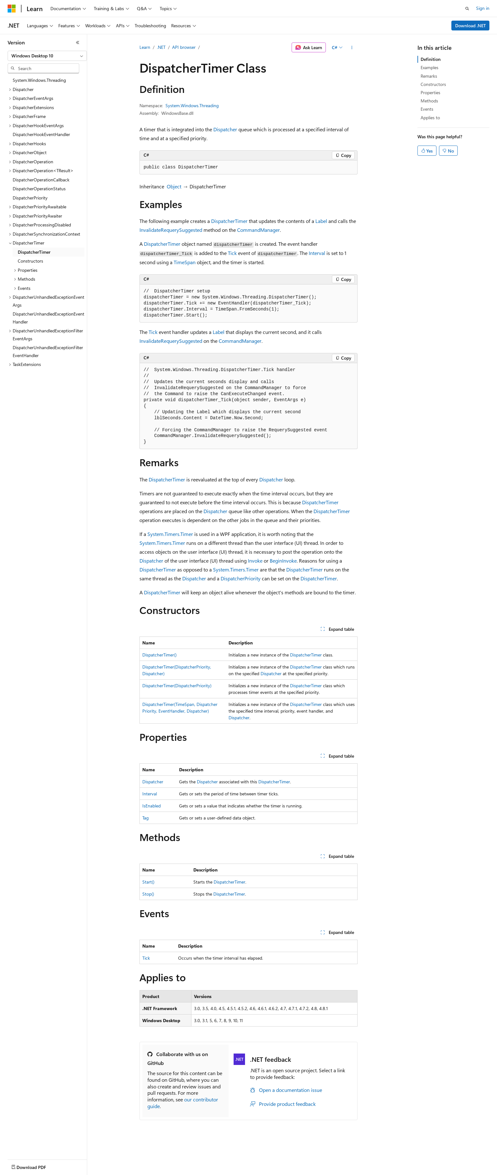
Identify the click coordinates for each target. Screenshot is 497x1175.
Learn (144, 47)
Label (321, 221)
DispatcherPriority (241, 578)
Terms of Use (231, 1171)
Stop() (148, 894)
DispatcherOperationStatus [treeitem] (39, 189)
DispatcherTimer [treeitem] (34, 252)
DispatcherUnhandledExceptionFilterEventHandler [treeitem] (48, 351)
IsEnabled (151, 806)
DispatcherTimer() (159, 655)
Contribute (113, 1171)
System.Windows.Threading (192, 105)
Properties (430, 92)
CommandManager (258, 229)
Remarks (429, 76)
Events (427, 109)
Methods (429, 101)
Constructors (433, 84)
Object (174, 186)
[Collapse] (77, 42)
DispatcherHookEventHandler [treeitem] (41, 134)
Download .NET (470, 26)
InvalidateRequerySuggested (170, 229)
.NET (161, 47)
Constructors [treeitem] (30, 261)
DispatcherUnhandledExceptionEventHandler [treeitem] (48, 318)
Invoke (255, 560)
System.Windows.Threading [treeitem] (39, 80)
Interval (317, 253)
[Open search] (467, 8)
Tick (232, 253)
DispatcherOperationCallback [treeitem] (41, 180)
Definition (431, 59)
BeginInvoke (283, 560)
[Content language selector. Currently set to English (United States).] (37, 1156)
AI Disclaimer (20, 1171)
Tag (145, 818)
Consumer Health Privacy (182, 1171)
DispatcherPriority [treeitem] (30, 198)
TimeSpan (185, 262)
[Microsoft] (12, 8)
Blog (86, 1171)
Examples (429, 67)
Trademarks (263, 1171)
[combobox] (47, 56)
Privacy (138, 1171)
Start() (148, 882)
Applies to (430, 117)
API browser (184, 47)
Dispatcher (225, 129)
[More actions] (352, 47)
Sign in (482, 8)
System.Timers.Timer (170, 534)
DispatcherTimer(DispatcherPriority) (176, 685)
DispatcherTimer (229, 221)
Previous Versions (57, 1171)
